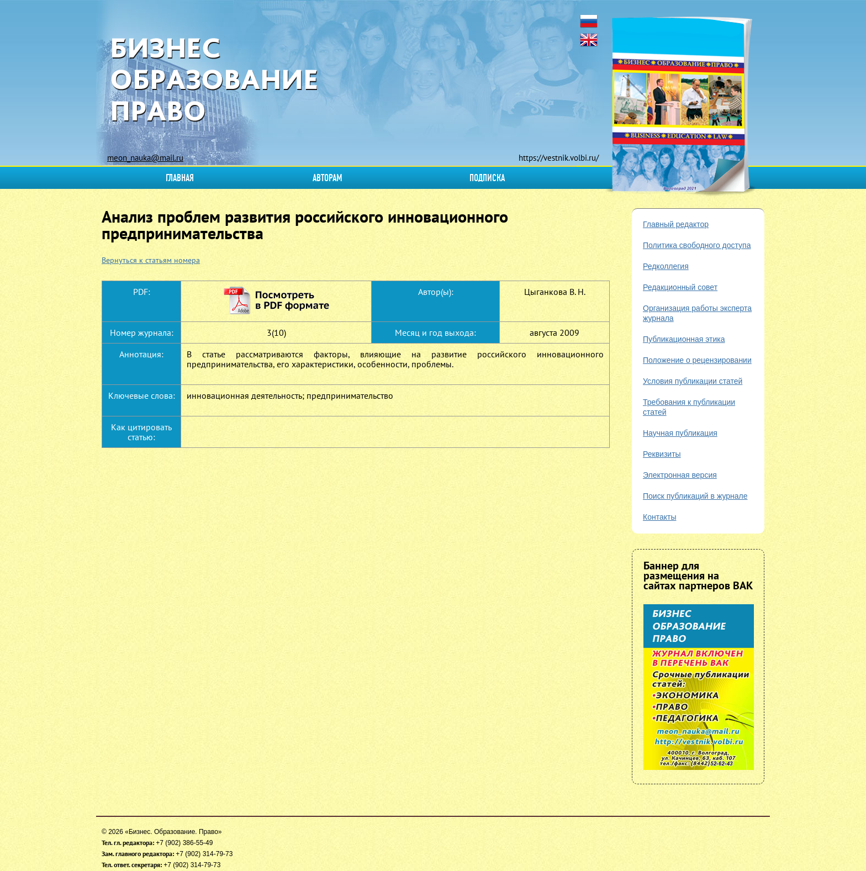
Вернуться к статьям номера (151, 260)
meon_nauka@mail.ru (145, 157)
